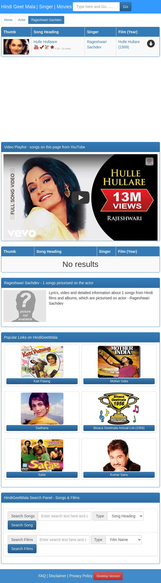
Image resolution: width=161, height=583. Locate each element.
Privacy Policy (80, 576)
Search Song (22, 525)
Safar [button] (42, 475)
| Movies (63, 6)
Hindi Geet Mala (18, 6)
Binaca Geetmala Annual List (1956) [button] (118, 428)
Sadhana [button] (41, 428)
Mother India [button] (119, 381)
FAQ (42, 576)
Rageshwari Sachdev (46, 20)
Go (125, 7)
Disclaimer (57, 576)
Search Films (22, 549)
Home (8, 20)
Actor (22, 20)
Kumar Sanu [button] (119, 475)
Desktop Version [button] (108, 576)
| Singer (45, 6)
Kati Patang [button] (42, 381)
